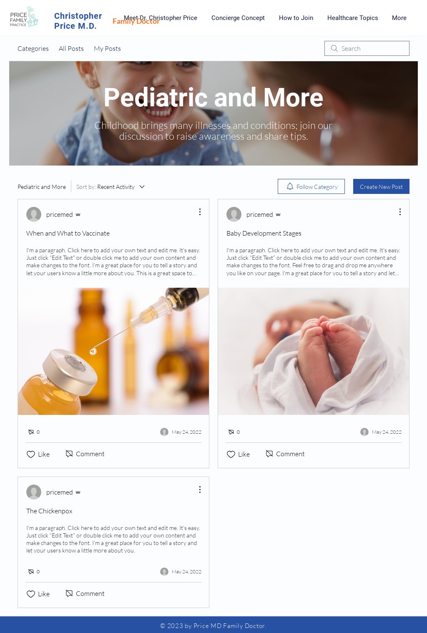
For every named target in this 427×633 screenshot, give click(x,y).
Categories (33, 48)
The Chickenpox (49, 511)
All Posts (71, 48)
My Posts (107, 48)
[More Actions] (196, 212)
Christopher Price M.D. (78, 21)
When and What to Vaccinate (68, 233)
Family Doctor (136, 20)
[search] (366, 48)
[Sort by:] (111, 186)
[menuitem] (311, 186)
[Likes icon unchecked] (30, 455)
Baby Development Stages (263, 233)
